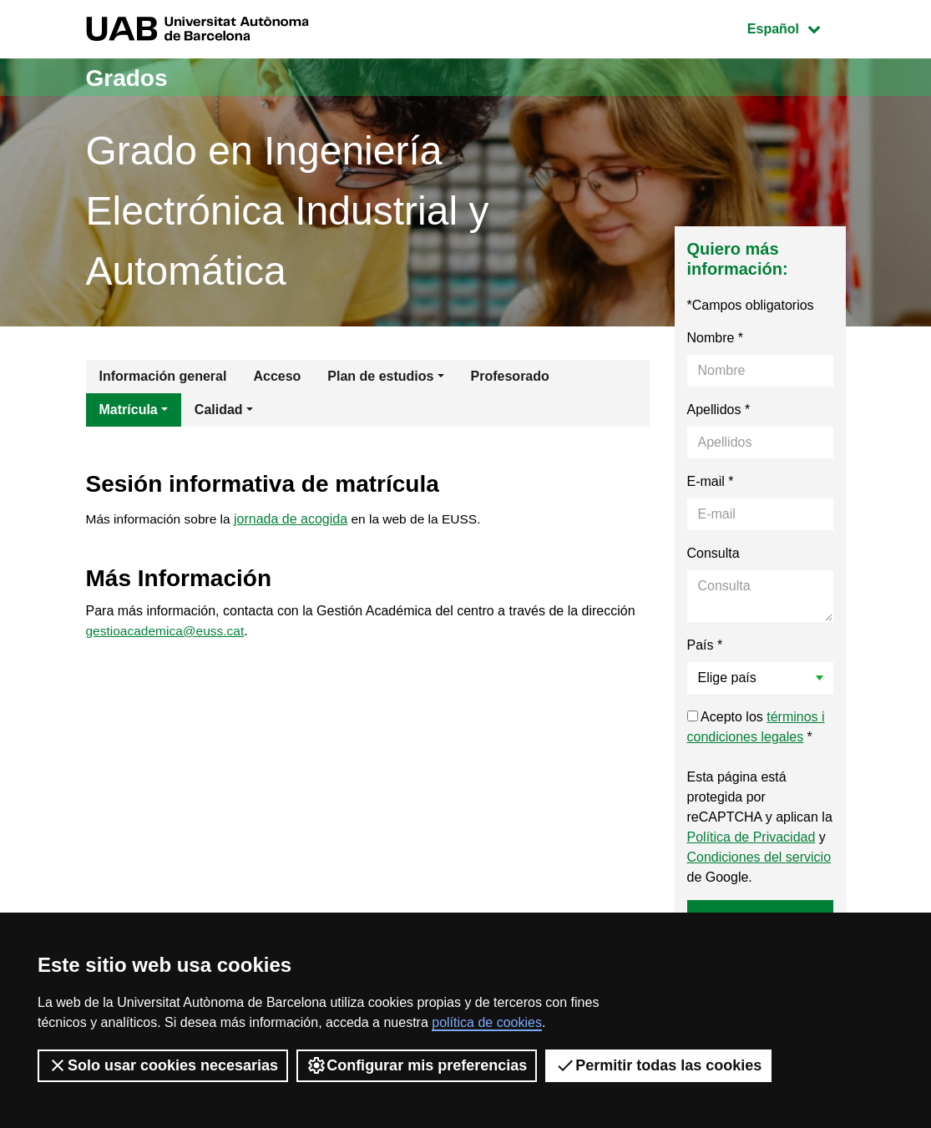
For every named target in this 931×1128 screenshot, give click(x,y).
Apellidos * (719, 409)
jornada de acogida (295, 520)
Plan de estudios (380, 376)
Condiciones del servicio (759, 857)
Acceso (277, 376)
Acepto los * (756, 727)
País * (705, 645)
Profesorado (510, 376)
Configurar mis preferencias (416, 1065)
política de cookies (487, 1022)
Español (796, 27)
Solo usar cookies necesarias (163, 1065)
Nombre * (715, 338)
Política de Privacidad (751, 837)
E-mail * (710, 481)
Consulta (713, 553)
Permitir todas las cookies (658, 1065)
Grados (130, 77)
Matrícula (128, 409)
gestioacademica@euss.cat (168, 632)
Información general (163, 376)
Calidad (219, 409)
